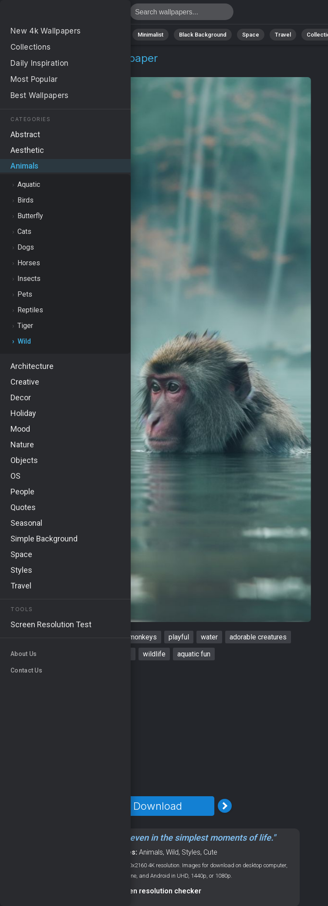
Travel (283, 34)
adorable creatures (258, 637)
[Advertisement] (157, 728)
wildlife (154, 654)
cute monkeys (135, 637)
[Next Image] (225, 806)
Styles (191, 852)
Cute (210, 852)
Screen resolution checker (157, 891)
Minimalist (150, 34)
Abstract (74, 34)
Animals (111, 34)
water (209, 637)
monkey (37, 637)
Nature (38, 34)
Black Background (203, 34)
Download (157, 806)
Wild (65, 68)
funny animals (81, 637)
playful (179, 637)
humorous (116, 654)
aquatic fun (193, 654)
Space (250, 34)
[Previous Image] (91, 806)
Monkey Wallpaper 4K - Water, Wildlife (52, 14)
